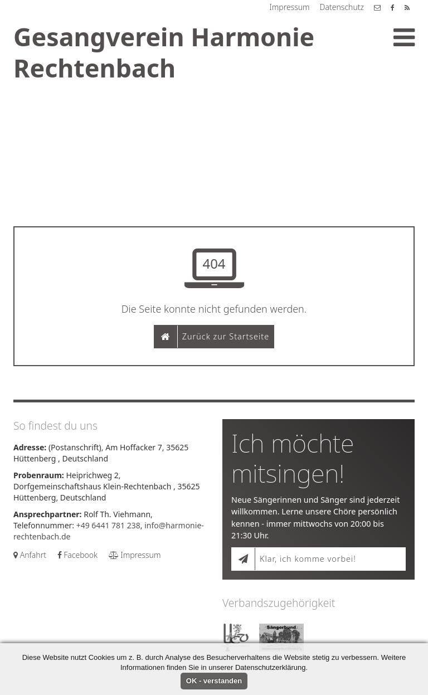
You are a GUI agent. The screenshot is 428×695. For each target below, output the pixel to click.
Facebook (77, 555)
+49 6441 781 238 (108, 525)
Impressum (289, 7)
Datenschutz (342, 7)
